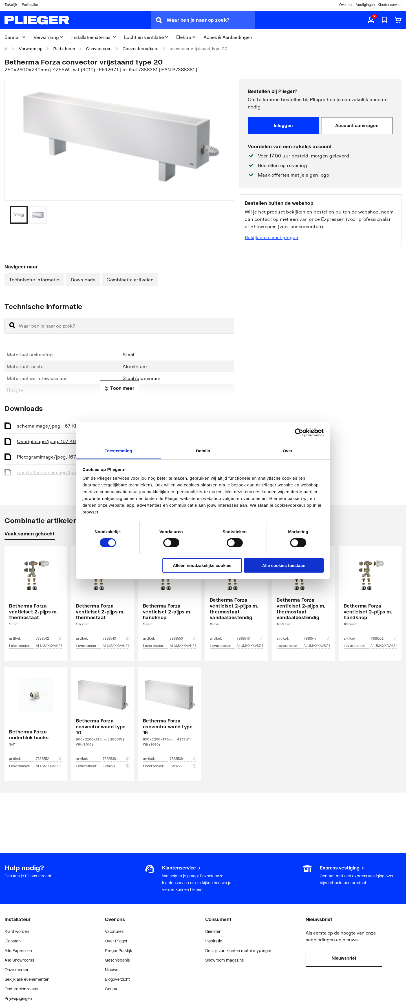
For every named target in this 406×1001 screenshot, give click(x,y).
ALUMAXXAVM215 (250, 646)
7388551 (383, 638)
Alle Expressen (18, 950)
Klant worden (17, 931)
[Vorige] (223, 215)
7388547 (316, 638)
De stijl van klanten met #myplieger (238, 950)
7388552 (49, 759)
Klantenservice (389, 5)
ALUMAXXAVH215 (183, 646)
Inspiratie (213, 940)
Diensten (13, 940)
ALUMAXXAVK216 (116, 646)
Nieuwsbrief (344, 957)
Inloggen (283, 125)
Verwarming (30, 48)
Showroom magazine (224, 960)
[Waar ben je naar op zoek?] (211, 20)
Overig (46, 441)
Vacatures (114, 931)
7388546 (250, 638)
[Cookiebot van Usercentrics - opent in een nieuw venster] (299, 432)
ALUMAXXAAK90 (49, 766)
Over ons (346, 5)
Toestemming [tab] (118, 450)
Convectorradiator (141, 48)
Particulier (30, 5)
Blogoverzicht (117, 979)
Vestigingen (365, 5)
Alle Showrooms (19, 960)
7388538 (116, 759)
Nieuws (111, 969)
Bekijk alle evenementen (27, 979)
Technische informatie (34, 279)
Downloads (83, 279)
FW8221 (116, 766)
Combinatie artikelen (130, 279)
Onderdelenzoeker (22, 988)
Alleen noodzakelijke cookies (202, 565)
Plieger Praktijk (118, 950)
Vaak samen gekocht (30, 533)
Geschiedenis (117, 960)
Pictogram (50, 456)
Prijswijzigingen (18, 998)
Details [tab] (203, 450)
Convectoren (99, 48)
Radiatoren (64, 48)
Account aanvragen (357, 125)
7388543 (116, 638)
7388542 (49, 638)
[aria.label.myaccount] (371, 20)
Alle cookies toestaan (283, 565)
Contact (112, 988)
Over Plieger (116, 940)
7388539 (183, 759)
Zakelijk (11, 5)
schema (47, 425)
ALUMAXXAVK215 (49, 646)
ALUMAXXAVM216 (316, 646)
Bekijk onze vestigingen (272, 237)
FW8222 (183, 766)
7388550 (183, 638)
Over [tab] (288, 450)
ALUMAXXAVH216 (383, 646)
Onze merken (17, 969)
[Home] (6, 48)
